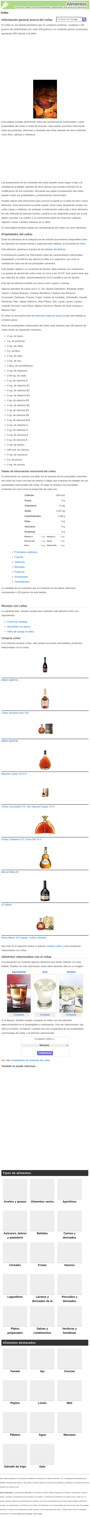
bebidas (50, 239)
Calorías (18, 557)
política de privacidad (24, 1514)
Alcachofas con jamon (18, 626)
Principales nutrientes (25, 552)
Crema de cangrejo (17, 621)
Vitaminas (19, 562)
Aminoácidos (21, 576)
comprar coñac (54, 946)
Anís (44, 972)
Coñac (5, 12)
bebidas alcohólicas (55, 249)
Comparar (19, 1015)
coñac (82, 243)
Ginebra (71, 972)
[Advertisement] (44, 57)
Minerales (19, 567)
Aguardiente (19, 972)
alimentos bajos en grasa (48, 315)
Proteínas (19, 572)
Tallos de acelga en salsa (20, 631)
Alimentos (77, 3)
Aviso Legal (38, 1514)
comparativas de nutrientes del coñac (30, 1060)
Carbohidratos (21, 581)
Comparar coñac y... (45, 1039)
